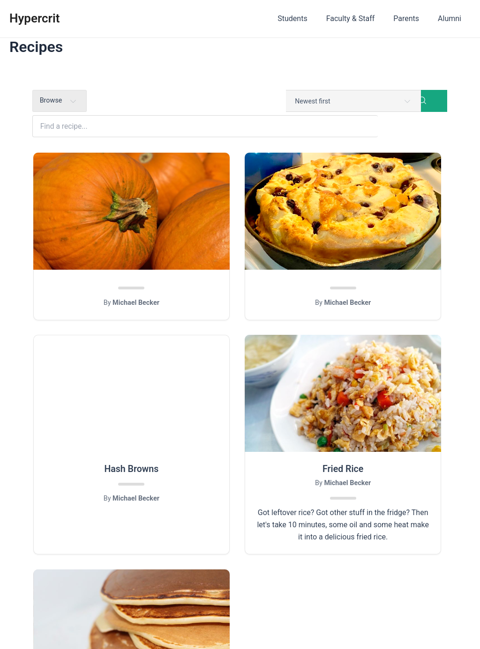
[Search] (434, 101)
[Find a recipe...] (255, 101)
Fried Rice (97, 455)
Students (305, 18)
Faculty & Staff (360, 18)
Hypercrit (34, 18)
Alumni (451, 18)
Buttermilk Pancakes (240, 455)
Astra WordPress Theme (308, 625)
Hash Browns (383, 260)
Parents (412, 18)
